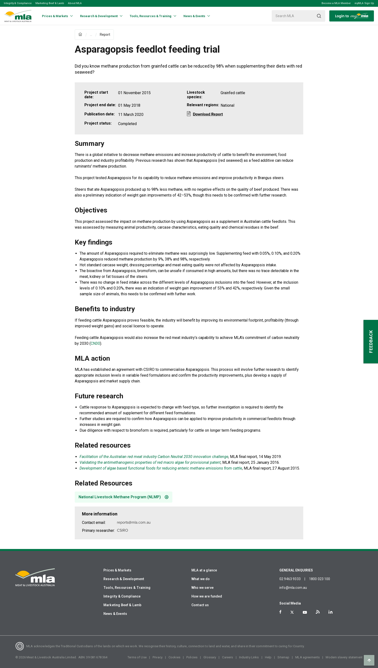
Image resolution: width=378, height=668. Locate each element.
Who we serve (202, 588)
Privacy (157, 657)
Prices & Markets (117, 570)
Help (268, 657)
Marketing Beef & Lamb (49, 3)
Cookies (174, 657)
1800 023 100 (319, 579)
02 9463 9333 (290, 579)
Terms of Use (137, 657)
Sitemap (283, 657)
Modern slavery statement (344, 657)
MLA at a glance (204, 570)
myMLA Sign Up (364, 3)
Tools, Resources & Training (126, 588)
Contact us (200, 605)
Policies (191, 657)
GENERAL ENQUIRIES (296, 570)
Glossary (209, 657)
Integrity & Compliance (18, 3)
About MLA (75, 3)
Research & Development (123, 579)
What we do (200, 579)
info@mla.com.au (293, 588)
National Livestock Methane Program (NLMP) (120, 497)
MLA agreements (307, 657)
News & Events (115, 614)
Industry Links (249, 657)
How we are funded (206, 596)
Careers (227, 657)
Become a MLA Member (336, 3)
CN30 (95, 343)
